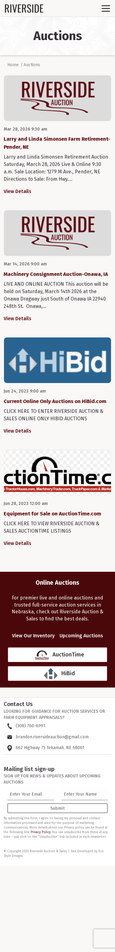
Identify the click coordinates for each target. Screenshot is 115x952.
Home (13, 64)
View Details (17, 191)
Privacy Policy (41, 832)
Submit (57, 808)
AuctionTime (68, 654)
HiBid (68, 673)
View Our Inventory (33, 636)
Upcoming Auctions (81, 636)
